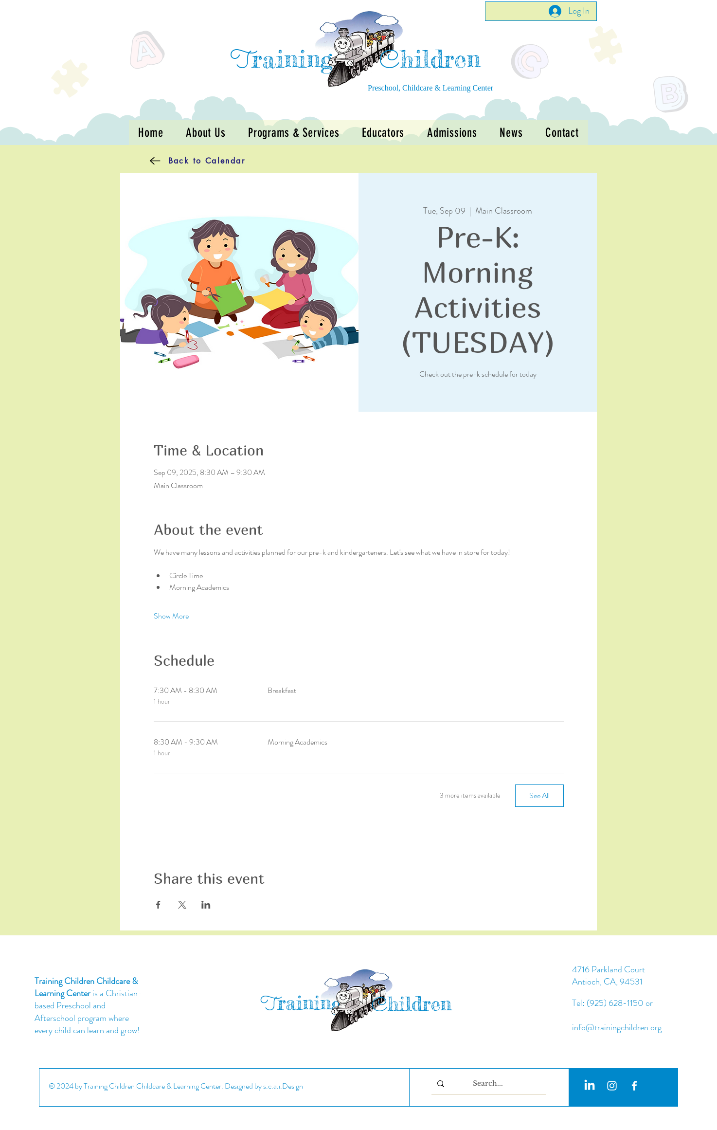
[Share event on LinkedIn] (206, 905)
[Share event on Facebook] (158, 905)
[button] (294, 132)
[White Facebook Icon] (634, 1085)
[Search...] (487, 1083)
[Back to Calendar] (182, 160)
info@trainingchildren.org (617, 1027)
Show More (171, 616)
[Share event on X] (182, 905)
